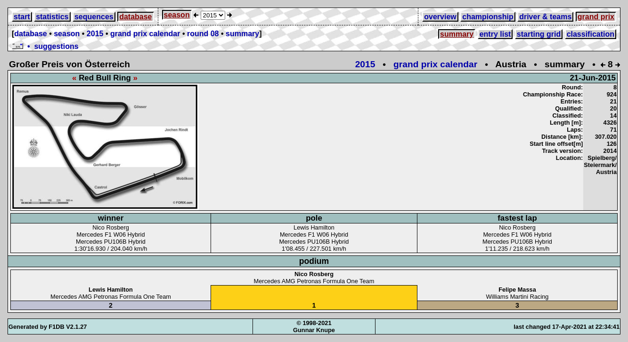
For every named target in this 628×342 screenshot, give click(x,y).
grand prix (596, 17)
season (177, 15)
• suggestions (45, 46)
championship (487, 17)
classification (590, 34)
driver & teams (545, 17)
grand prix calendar (145, 34)
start (22, 17)
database (135, 17)
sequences (94, 17)
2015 (95, 34)
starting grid (539, 34)
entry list (495, 34)
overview (440, 17)
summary (242, 34)
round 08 (203, 34)
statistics (52, 17)
